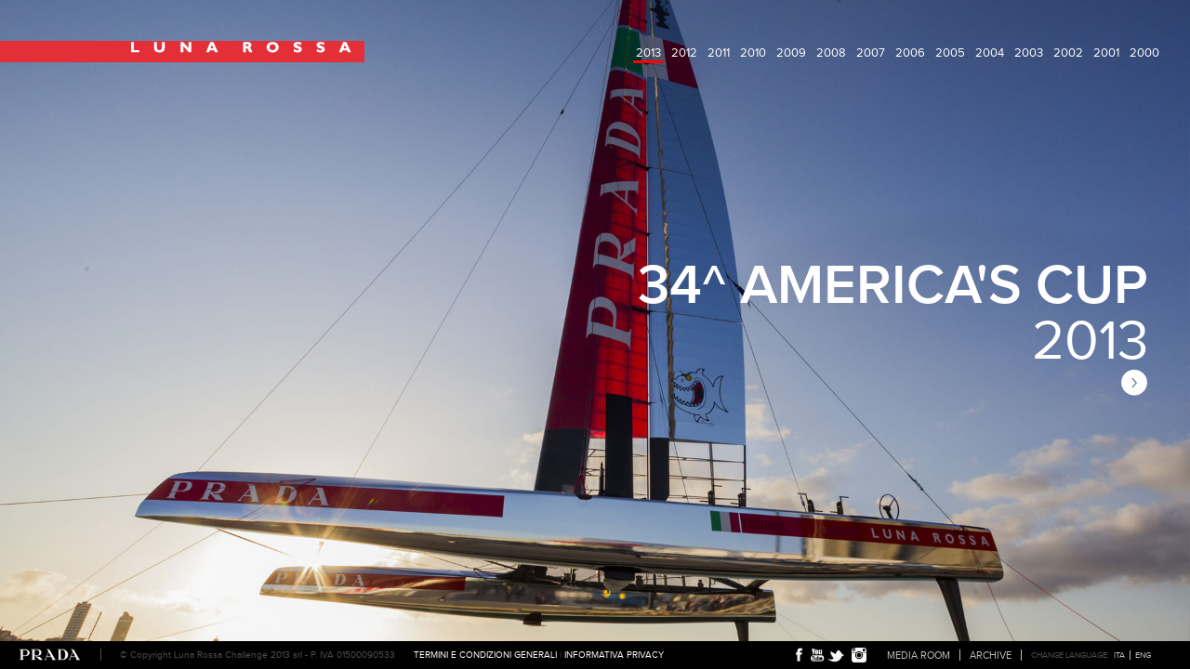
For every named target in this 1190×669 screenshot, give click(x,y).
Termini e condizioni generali (485, 654)
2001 (1106, 52)
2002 (1068, 52)
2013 (648, 52)
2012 (684, 52)
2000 (1144, 52)
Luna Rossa (182, 51)
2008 (831, 52)
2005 (950, 52)
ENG (1143, 655)
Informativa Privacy (614, 654)
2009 (791, 52)
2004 (989, 52)
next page (1134, 382)
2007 (870, 52)
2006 (910, 52)
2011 (718, 52)
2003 (1028, 52)
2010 (753, 52)
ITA (1119, 655)
